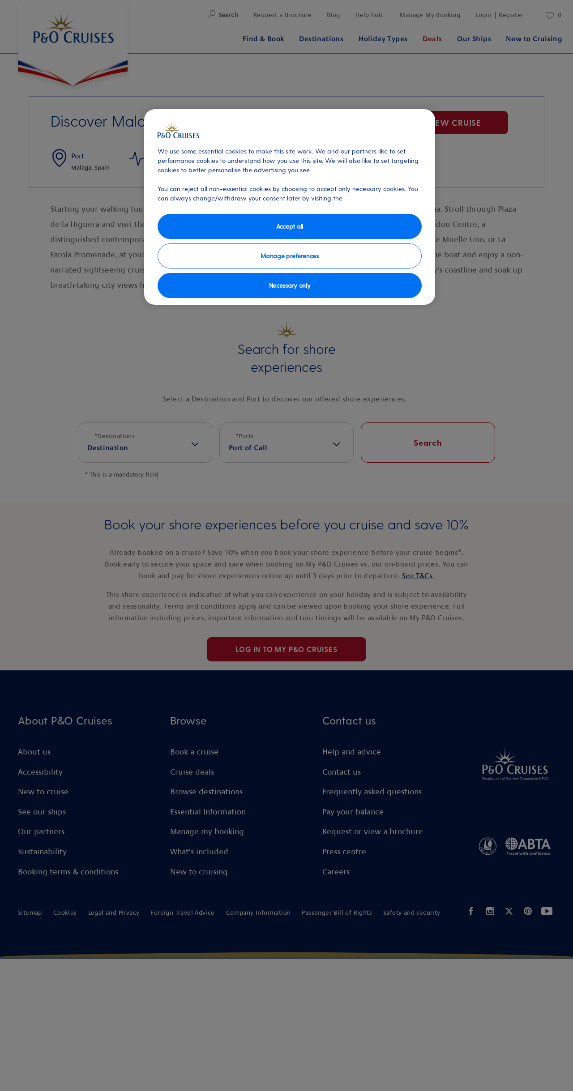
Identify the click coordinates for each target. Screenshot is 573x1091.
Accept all (289, 226)
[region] (289, 207)
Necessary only (290, 285)
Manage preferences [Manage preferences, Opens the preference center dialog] (289, 256)
